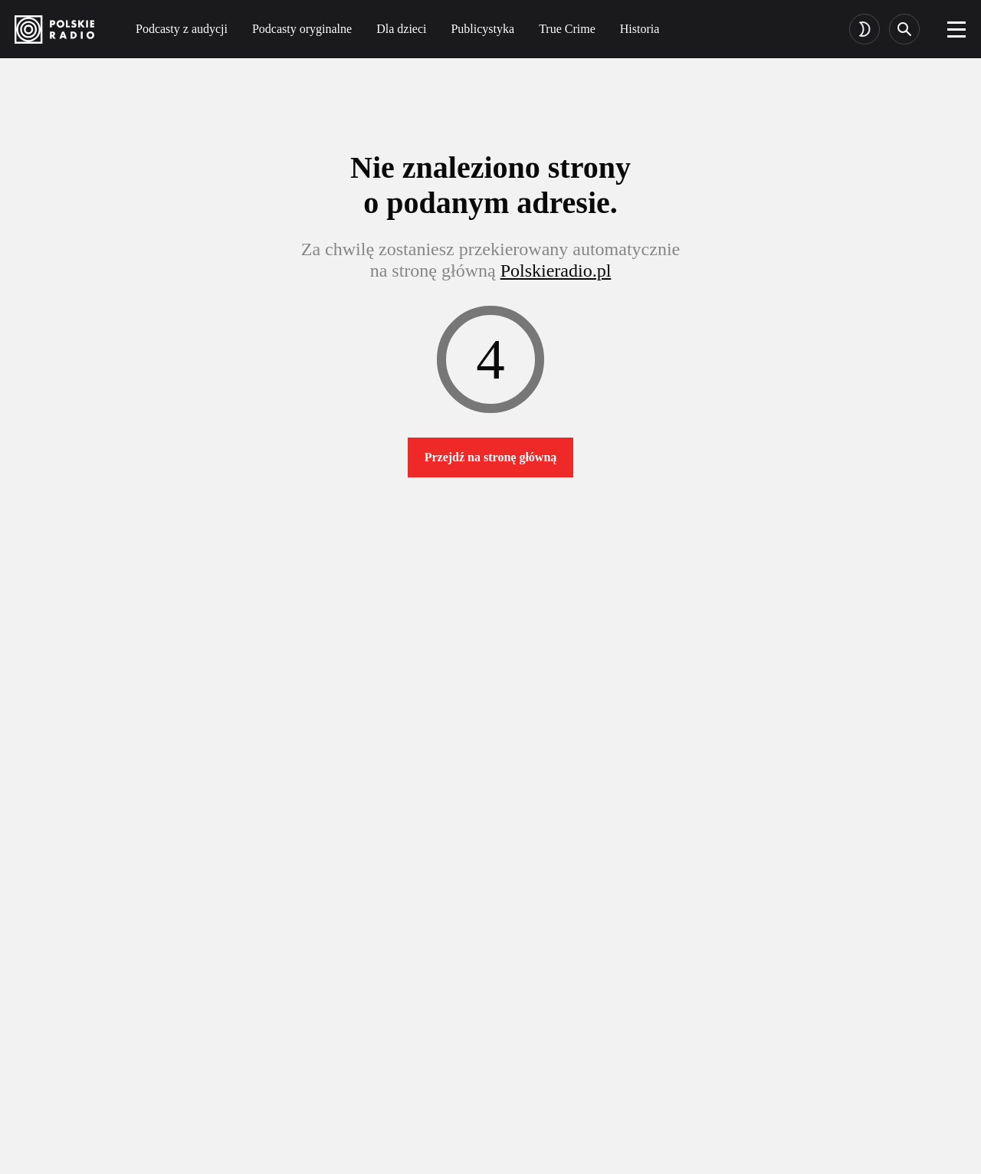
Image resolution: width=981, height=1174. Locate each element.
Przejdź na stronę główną (491, 457)
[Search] (904, 29)
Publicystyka (482, 28)
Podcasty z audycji (182, 28)
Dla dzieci (401, 28)
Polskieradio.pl (556, 270)
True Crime (567, 28)
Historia (640, 28)
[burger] (956, 29)
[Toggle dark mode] (864, 29)
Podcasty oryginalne (302, 28)
